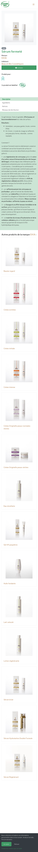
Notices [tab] (5, 106)
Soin (4, 48)
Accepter (6, 844)
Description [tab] (6, 99)
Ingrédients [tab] (6, 102)
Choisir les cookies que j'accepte (12, 848)
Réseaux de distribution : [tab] (10, 110)
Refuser (16, 844)
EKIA (32, 234)
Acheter (19, 68)
